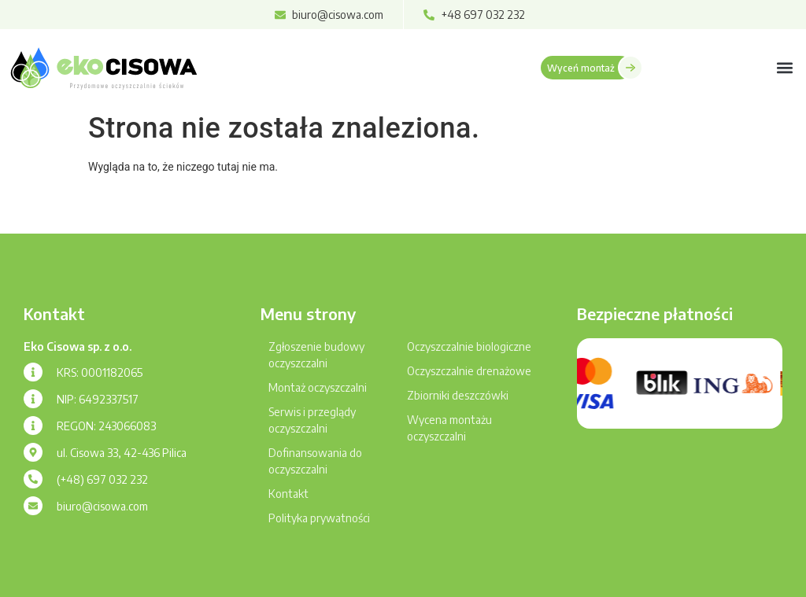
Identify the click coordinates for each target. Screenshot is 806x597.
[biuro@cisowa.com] (33, 505)
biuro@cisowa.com (102, 506)
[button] (785, 67)
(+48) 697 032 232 (102, 479)
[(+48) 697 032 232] (33, 479)
